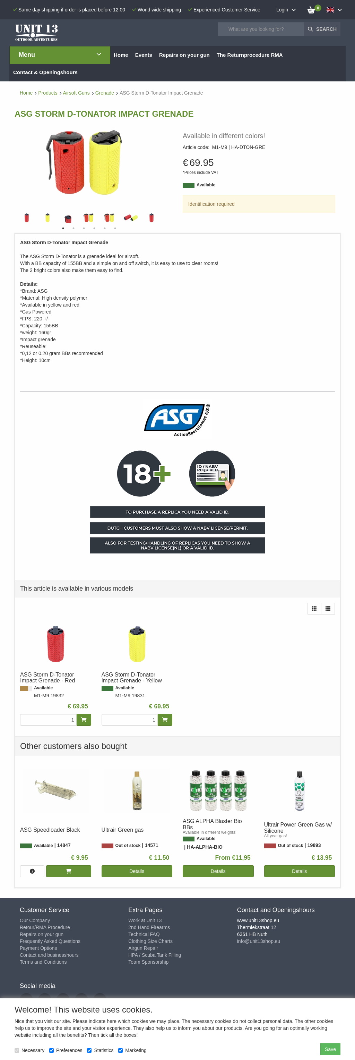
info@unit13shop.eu (258, 941)
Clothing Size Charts (150, 941)
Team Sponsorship (148, 962)
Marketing (132, 1050)
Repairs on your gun (41, 934)
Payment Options (38, 948)
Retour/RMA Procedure (45, 927)
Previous (18, 217)
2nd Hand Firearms (149, 927)
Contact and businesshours (49, 955)
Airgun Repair (143, 948)
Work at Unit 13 (145, 920)
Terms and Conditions (43, 962)
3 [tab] (83, 228)
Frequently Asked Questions (50, 941)
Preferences (65, 1050)
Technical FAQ (143, 934)
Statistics (100, 1050)
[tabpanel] (89, 217)
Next (160, 217)
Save (330, 1049)
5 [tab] (104, 228)
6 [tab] (115, 228)
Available (206, 185)
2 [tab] (73, 228)
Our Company (35, 920)
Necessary (29, 1050)
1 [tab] (63, 228)
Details (136, 871)
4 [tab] (94, 228)
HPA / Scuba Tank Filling (154, 955)
